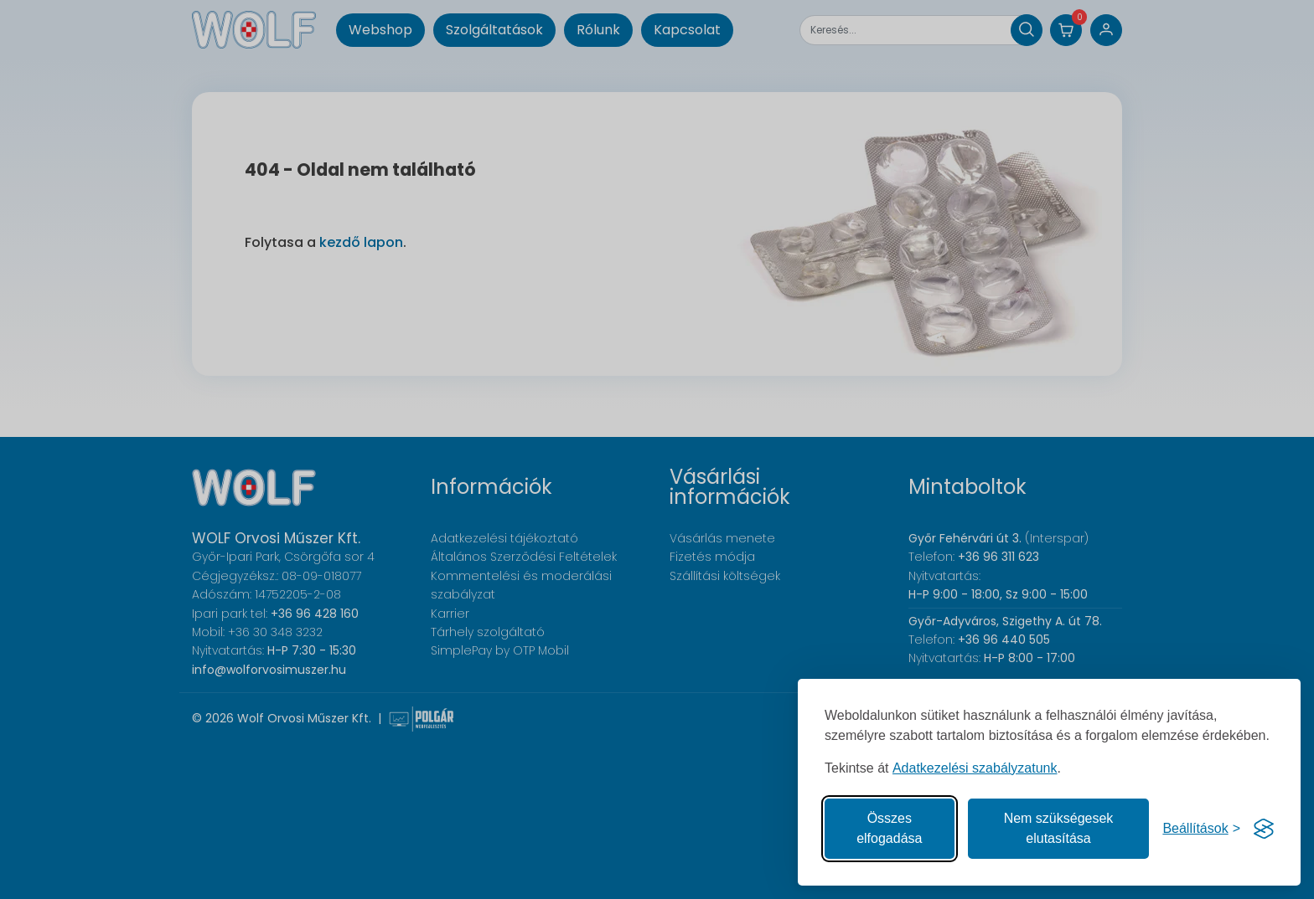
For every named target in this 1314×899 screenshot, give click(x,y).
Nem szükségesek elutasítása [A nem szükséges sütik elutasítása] (1059, 828)
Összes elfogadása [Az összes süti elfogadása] (889, 828)
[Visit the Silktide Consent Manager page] (1264, 829)
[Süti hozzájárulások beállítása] (1201, 829)
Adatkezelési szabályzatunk (975, 768)
